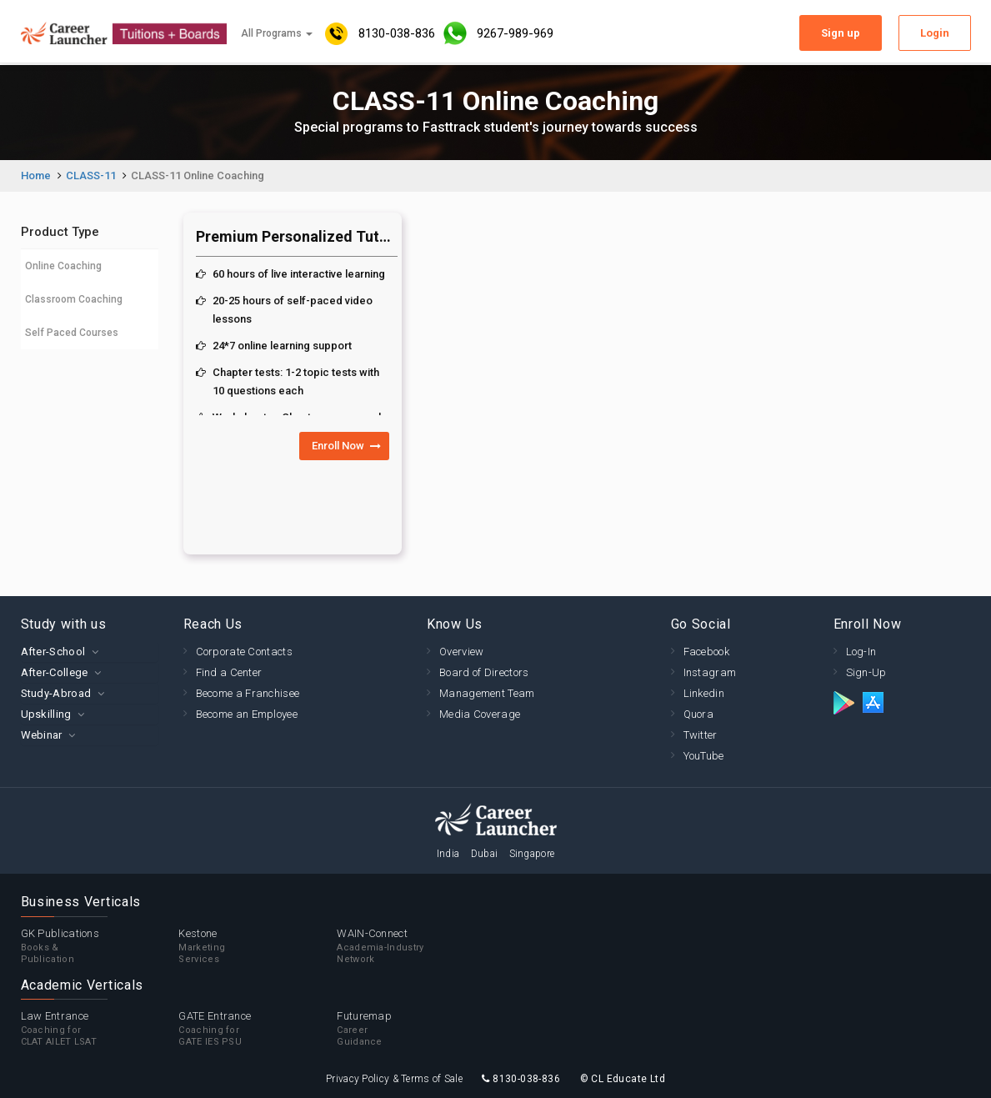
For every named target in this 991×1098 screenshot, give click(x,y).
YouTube (703, 756)
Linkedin (703, 693)
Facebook (706, 651)
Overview (461, 651)
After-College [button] (54, 672)
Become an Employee (247, 714)
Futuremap (416, 1029)
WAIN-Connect (416, 946)
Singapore (532, 854)
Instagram (710, 672)
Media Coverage (479, 714)
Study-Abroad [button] (56, 693)
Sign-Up (866, 672)
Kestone (257, 946)
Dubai (484, 854)
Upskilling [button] (46, 714)
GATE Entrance (257, 1029)
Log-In (861, 651)
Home (36, 175)
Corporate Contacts (244, 651)
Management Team (487, 693)
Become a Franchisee (248, 693)
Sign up (840, 33)
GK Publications (100, 946)
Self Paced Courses (71, 332)
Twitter (700, 735)
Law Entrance (100, 1029)
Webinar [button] (42, 735)
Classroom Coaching (74, 299)
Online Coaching (63, 266)
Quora (698, 714)
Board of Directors (483, 672)
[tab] (89, 651)
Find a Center (229, 672)
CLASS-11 (91, 175)
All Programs (277, 33)
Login (934, 33)
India (448, 854)
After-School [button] (53, 651)
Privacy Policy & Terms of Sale (394, 1079)
